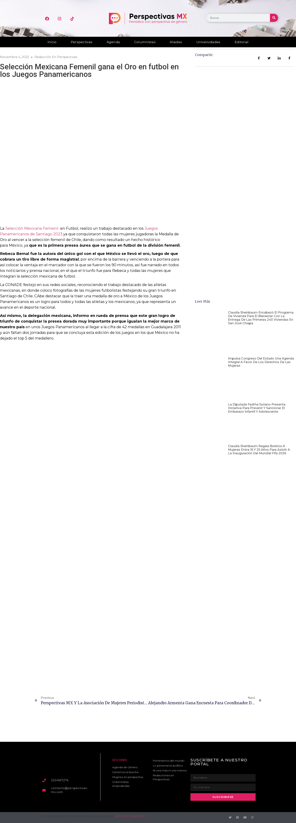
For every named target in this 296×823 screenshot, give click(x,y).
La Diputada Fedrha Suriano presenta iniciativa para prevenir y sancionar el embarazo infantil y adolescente (256, 408)
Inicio (52, 42)
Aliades (176, 42)
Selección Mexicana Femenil (31, 228)
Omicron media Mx (130, 816)
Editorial (242, 42)
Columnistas (145, 42)
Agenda (113, 42)
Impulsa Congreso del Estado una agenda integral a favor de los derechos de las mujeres (261, 362)
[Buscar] (274, 18)
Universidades (208, 42)
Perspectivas (81, 42)
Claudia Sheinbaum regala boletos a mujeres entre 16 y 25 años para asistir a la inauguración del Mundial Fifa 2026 (259, 449)
